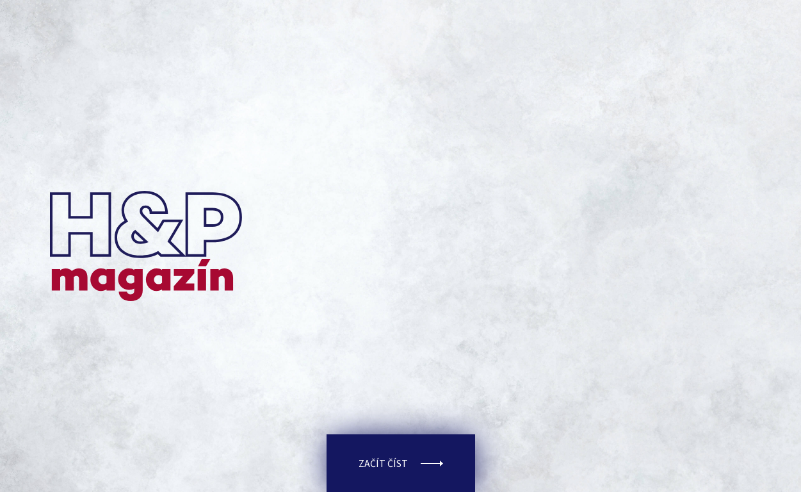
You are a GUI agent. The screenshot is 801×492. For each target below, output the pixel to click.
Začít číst (401, 463)
